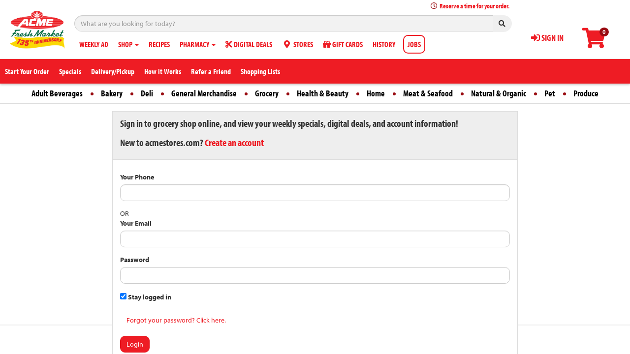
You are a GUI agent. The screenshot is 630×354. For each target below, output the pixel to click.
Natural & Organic (498, 93)
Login (134, 344)
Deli (147, 93)
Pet (549, 93)
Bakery (112, 93)
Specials (70, 71)
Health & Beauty (322, 93)
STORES (297, 44)
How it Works (162, 71)
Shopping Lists (260, 71)
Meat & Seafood (428, 93)
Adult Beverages (57, 93)
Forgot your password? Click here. (176, 320)
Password (134, 259)
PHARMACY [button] (198, 44)
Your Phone (137, 177)
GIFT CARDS (343, 44)
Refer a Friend (211, 71)
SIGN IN (547, 37)
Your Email (136, 223)
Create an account (234, 142)
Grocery (267, 93)
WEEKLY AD (93, 44)
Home (376, 93)
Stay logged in (145, 297)
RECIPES (159, 44)
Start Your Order (27, 71)
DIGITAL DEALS (248, 44)
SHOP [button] (128, 44)
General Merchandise (204, 93)
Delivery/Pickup (112, 71)
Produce (585, 93)
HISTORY (384, 44)
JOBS (414, 44)
